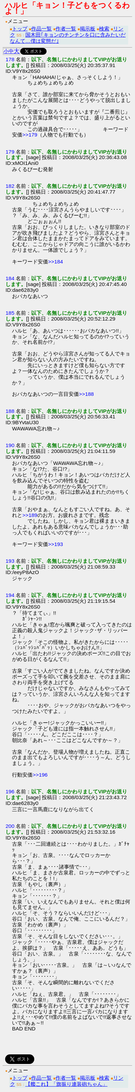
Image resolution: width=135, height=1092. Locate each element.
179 (9, 152)
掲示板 (87, 28)
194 (9, 595)
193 (9, 561)
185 (9, 313)
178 (9, 59)
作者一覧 (66, 28)
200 (9, 826)
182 (9, 186)
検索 (104, 28)
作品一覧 (41, 28)
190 (9, 445)
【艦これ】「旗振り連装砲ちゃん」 (66, 1084)
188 (9, 411)
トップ (19, 28)
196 (9, 791)
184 (9, 278)
